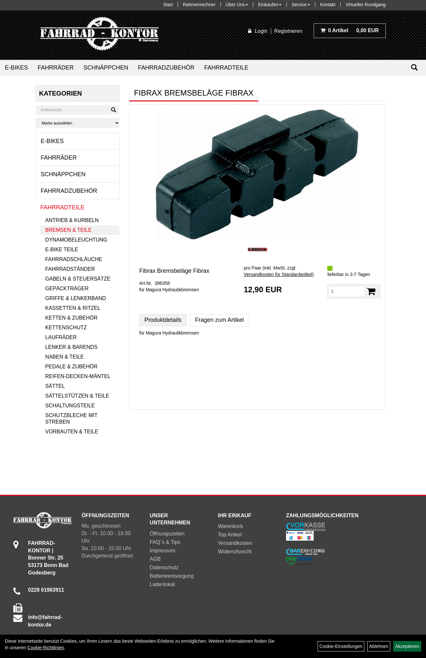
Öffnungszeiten (167, 533)
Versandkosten (235, 543)
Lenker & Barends (71, 347)
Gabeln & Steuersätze (77, 279)
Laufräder (61, 337)
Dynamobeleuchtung (76, 240)
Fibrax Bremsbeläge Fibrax (174, 271)
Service (301, 4)
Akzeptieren (407, 646)
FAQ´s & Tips (165, 542)
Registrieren (288, 31)
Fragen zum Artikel (219, 320)
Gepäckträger (66, 288)
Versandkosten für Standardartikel (278, 274)
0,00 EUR (349, 30)
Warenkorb (230, 526)
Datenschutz (164, 567)
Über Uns (237, 4)
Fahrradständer (70, 269)
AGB (155, 559)
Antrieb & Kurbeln (71, 220)
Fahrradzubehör (166, 67)
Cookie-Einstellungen (341, 646)
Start (168, 4)
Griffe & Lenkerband (75, 298)
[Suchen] (414, 67)
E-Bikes (16, 67)
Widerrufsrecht (235, 551)
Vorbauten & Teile (71, 431)
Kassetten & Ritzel (72, 308)
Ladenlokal (162, 584)
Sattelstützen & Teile (77, 396)
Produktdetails (163, 320)
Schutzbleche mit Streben (71, 419)
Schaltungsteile (70, 405)
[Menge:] (346, 291)
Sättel (55, 386)
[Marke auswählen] (77, 123)
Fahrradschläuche (73, 259)
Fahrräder (56, 67)
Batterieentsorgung (172, 576)
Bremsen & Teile (68, 230)
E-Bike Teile (61, 249)
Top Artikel (230, 534)
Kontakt (327, 4)
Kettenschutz (66, 327)
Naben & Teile (64, 357)
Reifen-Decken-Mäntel (77, 376)
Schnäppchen (105, 67)
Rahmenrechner (199, 4)
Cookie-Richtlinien (45, 647)
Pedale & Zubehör (71, 366)
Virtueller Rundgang (365, 4)
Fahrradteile (226, 67)
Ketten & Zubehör (71, 318)
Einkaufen (270, 4)
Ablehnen (378, 646)
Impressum (162, 550)
